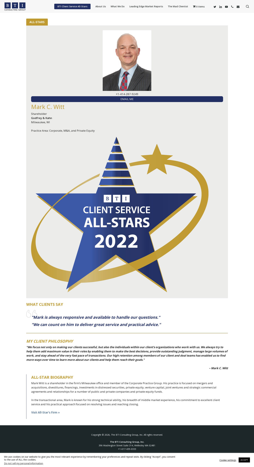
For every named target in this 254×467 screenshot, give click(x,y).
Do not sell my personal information (23, 463)
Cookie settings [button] (227, 460)
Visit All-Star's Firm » (45, 412)
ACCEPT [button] (244, 459)
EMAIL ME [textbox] (127, 99)
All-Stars (37, 22)
